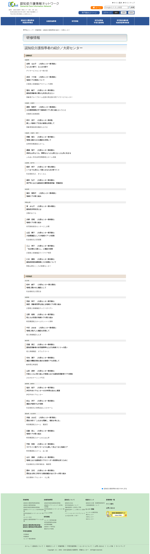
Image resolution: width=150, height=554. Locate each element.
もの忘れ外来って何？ (72, 515)
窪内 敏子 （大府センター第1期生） (40, 90)
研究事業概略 (48, 524)
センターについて (85, 546)
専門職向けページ (89, 13)
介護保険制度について (92, 505)
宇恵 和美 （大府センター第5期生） (40, 444)
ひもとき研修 (48, 513)
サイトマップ (120, 546)
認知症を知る (69, 503)
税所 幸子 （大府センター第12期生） (41, 167)
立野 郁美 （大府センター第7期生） (40, 314)
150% (131, 12)
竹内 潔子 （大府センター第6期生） (40, 358)
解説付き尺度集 (49, 529)
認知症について (70, 500)
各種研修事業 (51, 21)
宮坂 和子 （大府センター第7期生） (40, 301)
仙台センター (90, 519)
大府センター (90, 517)
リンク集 (110, 546)
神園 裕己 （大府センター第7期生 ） (41, 137)
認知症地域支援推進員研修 (32, 507)
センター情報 (89, 509)
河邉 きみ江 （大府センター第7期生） (41, 417)
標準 (116, 12)
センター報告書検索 (30, 538)
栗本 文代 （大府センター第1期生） (40, 470)
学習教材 (26, 534)
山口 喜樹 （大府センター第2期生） (40, 457)
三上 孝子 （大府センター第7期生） (40, 246)
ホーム (27, 546)
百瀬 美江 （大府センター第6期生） (40, 344)
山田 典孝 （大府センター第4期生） (40, 371)
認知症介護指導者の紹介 (51, 30)
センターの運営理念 (92, 512)
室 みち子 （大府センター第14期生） (41, 206)
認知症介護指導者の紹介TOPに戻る (115, 488)
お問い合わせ (110, 508)
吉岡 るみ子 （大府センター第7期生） (41, 64)
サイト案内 (109, 504)
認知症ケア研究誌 (49, 526)
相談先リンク (89, 500)
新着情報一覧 (110, 500)
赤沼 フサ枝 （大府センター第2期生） (41, 77)
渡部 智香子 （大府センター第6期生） (41, 107)
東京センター (90, 514)
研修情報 (38, 30)
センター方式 (28, 517)
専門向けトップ (28, 30)
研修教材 (26, 536)
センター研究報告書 (50, 520)
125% (123, 12)
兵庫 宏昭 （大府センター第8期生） (40, 219)
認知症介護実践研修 (30, 505)
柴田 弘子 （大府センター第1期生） (40, 180)
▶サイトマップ (129, 3)
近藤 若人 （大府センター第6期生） (40, 431)
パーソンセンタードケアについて (75, 513)
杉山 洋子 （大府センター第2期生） (40, 401)
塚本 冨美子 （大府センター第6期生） (41, 193)
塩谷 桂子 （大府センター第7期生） (40, 388)
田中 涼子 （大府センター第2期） (40, 120)
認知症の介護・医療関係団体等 (95, 503)
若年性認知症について (72, 505)
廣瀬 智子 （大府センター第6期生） (40, 150)
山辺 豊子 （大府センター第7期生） (40, 233)
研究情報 (75, 21)
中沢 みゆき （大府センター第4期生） (41, 328)
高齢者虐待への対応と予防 (73, 507)
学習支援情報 (27, 531)
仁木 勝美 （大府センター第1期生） (40, 259)
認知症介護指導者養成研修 (32, 503)
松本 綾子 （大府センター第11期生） (41, 284)
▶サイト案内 (117, 3)
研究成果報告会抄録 (50, 522)
